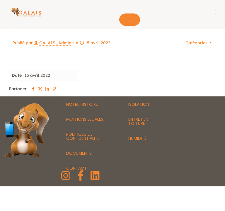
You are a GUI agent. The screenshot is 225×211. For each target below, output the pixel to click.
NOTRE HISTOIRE (82, 105)
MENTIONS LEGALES (84, 120)
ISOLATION (138, 105)
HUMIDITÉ (137, 139)
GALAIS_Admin (55, 43)
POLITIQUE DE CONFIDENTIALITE (83, 136)
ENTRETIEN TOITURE (138, 122)
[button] (216, 12)
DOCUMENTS (79, 154)
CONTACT (76, 168)
